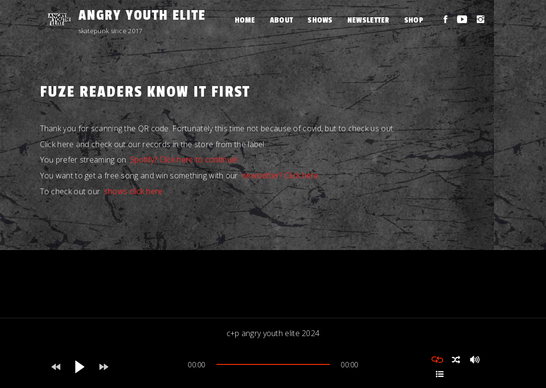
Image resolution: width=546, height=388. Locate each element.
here (65, 144)
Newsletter (368, 20)
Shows (320, 20)
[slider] (273, 364)
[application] (273, 367)
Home (245, 20)
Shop (413, 20)
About (281, 20)
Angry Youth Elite (142, 15)
